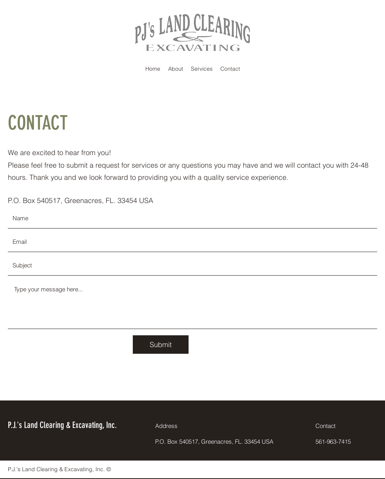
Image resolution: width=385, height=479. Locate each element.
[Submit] (161, 344)
